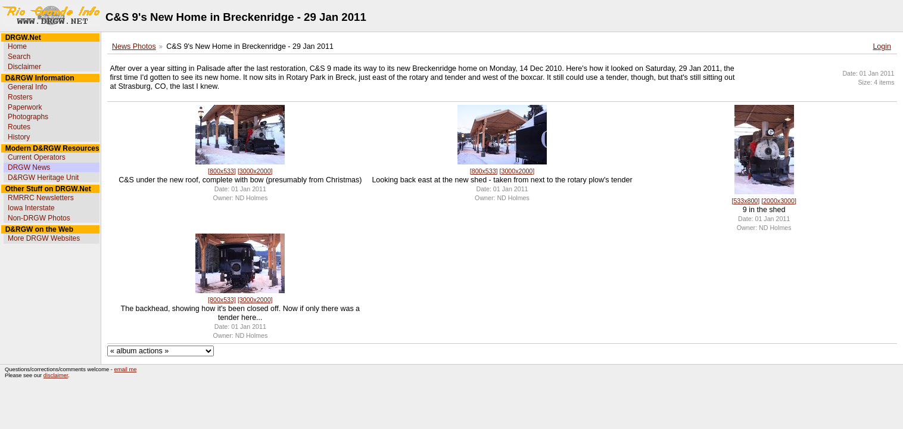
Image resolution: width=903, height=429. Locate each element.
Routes (19, 127)
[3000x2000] (255, 171)
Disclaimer (24, 67)
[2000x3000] (778, 200)
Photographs (28, 117)
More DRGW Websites (44, 238)
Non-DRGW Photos (39, 218)
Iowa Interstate (31, 208)
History (19, 137)
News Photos (134, 46)
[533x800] (745, 200)
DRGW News (29, 167)
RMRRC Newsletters (41, 198)
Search (19, 56)
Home (17, 46)
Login (882, 46)
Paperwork (25, 107)
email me (125, 369)
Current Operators (37, 157)
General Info (27, 87)
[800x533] (222, 171)
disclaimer (55, 375)
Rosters (20, 97)
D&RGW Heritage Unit (43, 177)
